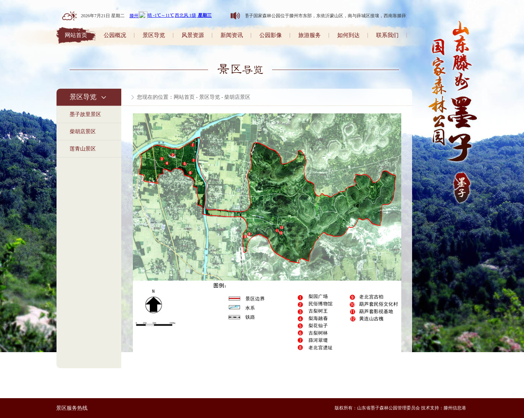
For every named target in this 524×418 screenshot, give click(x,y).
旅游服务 (309, 35)
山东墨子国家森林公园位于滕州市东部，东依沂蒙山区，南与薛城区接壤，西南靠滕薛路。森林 (330, 15)
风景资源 (193, 35)
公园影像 (270, 35)
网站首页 (76, 35)
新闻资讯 (231, 35)
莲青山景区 (83, 149)
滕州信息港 (455, 408)
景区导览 (154, 35)
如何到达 (348, 35)
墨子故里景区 (85, 114)
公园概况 (115, 35)
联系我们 (387, 35)
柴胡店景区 (83, 131)
